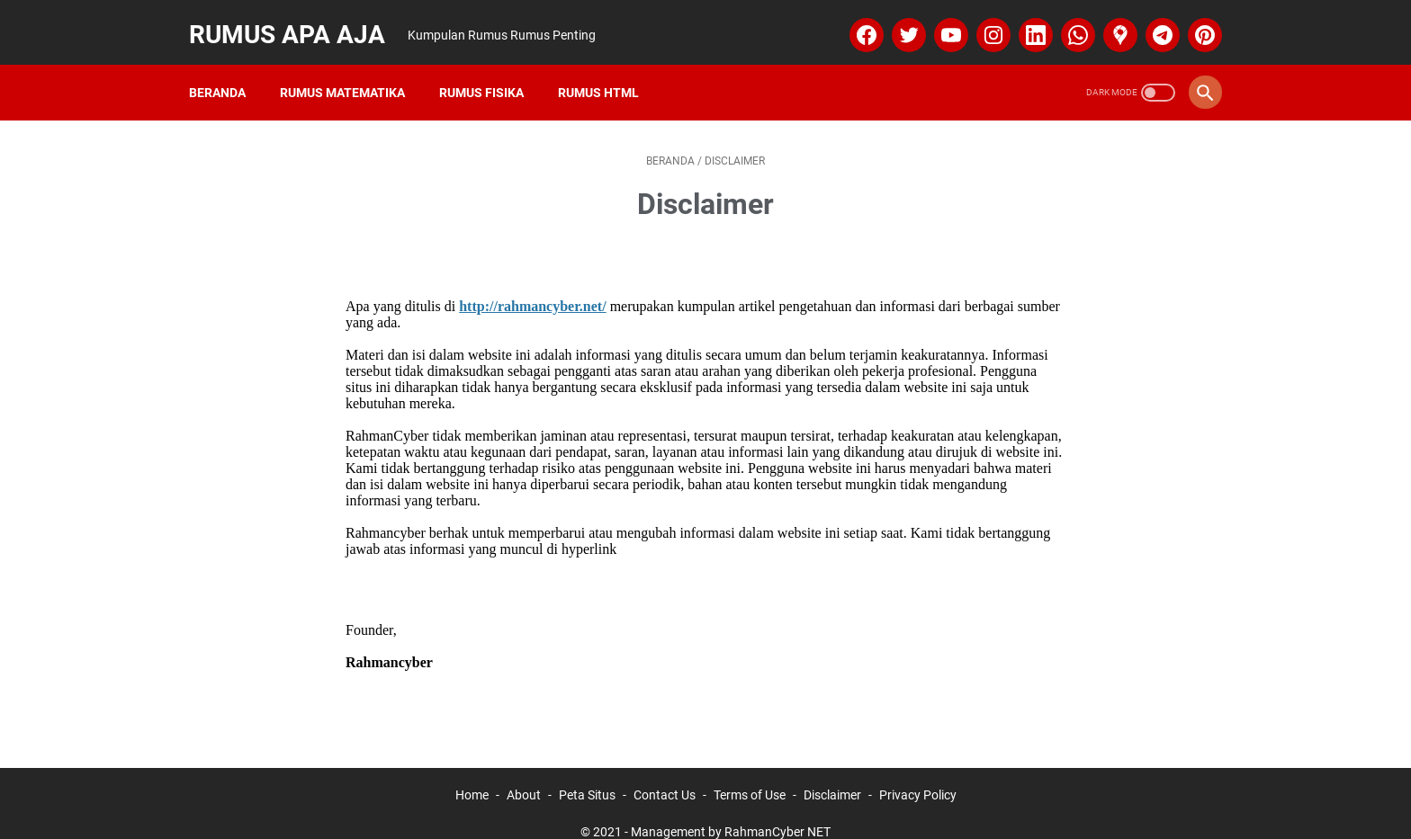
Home (472, 774)
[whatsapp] (1066, 21)
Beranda (226, 71)
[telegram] (1151, 21)
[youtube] (940, 21)
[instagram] (982, 21)
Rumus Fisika (490, 71)
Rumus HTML (607, 71)
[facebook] (855, 21)
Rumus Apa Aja (296, 21)
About (524, 774)
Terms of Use (750, 774)
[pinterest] (1193, 21)
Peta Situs (587, 774)
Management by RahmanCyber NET (731, 811)
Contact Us (665, 774)
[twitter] (897, 21)
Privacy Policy (918, 774)
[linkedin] (1024, 21)
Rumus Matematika (351, 71)
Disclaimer (832, 774)
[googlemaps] (1109, 21)
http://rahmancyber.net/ (532, 285)
